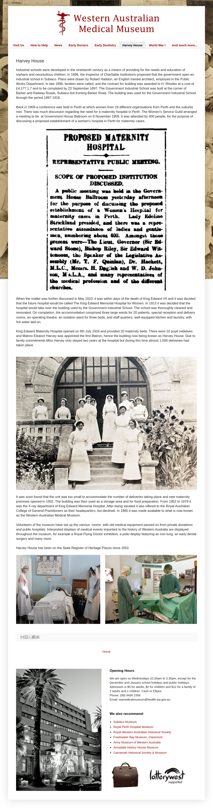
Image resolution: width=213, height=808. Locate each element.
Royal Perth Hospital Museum (133, 727)
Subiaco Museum (125, 721)
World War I (157, 45)
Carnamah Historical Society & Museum (140, 752)
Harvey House (132, 45)
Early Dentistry (105, 45)
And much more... (185, 45)
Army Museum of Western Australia (137, 742)
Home (106, 651)
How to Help (39, 45)
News (58, 45)
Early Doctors (78, 45)
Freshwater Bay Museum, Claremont (137, 737)
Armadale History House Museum (135, 747)
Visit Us (18, 45)
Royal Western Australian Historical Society (142, 732)
